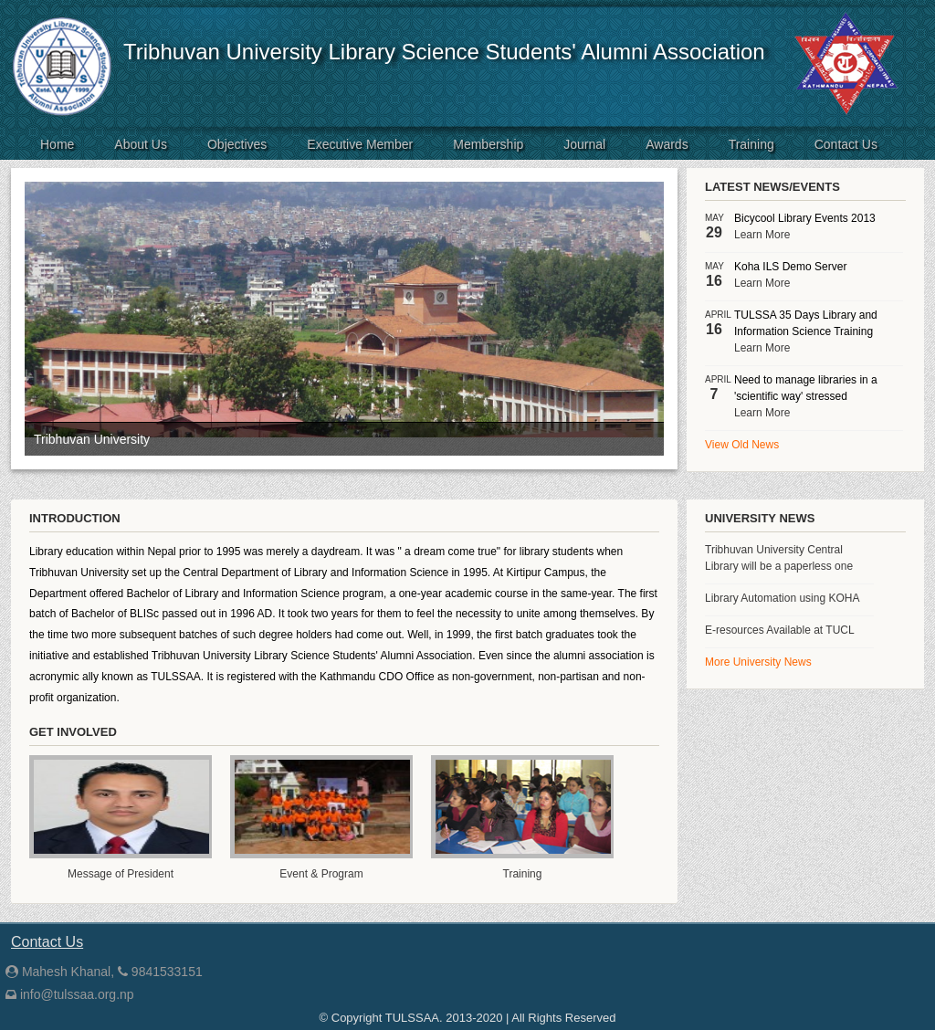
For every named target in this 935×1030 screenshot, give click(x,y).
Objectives (237, 144)
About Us (140, 144)
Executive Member (360, 144)
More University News (758, 662)
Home (57, 144)
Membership (488, 144)
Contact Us (845, 144)
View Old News (742, 444)
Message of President (120, 873)
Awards (667, 144)
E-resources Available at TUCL (780, 630)
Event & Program (320, 873)
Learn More (762, 234)
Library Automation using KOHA (782, 598)
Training (751, 144)
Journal (584, 144)
